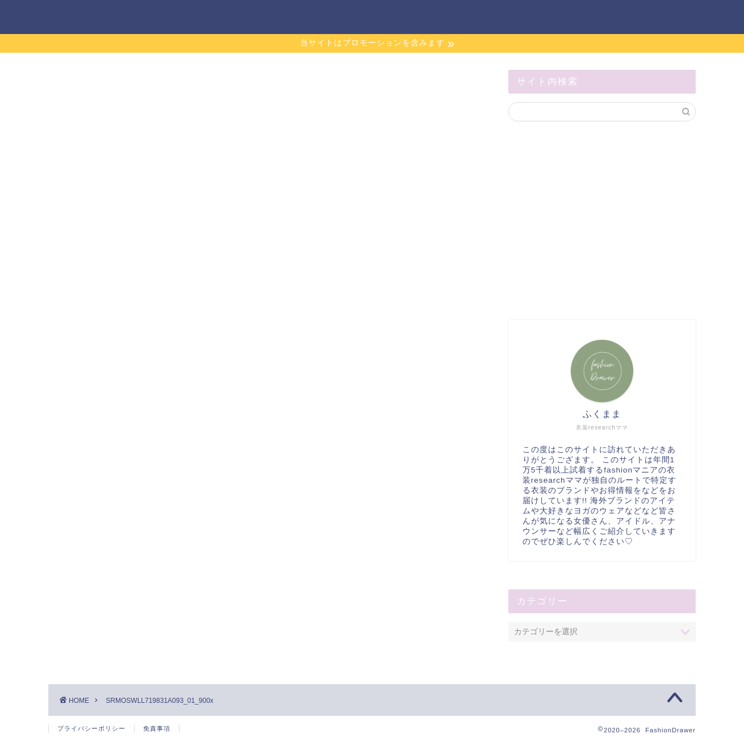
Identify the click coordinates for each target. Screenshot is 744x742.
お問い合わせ (489, 17)
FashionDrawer (97, 16)
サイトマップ (572, 17)
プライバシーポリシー (91, 728)
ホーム (419, 17)
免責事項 (156, 728)
